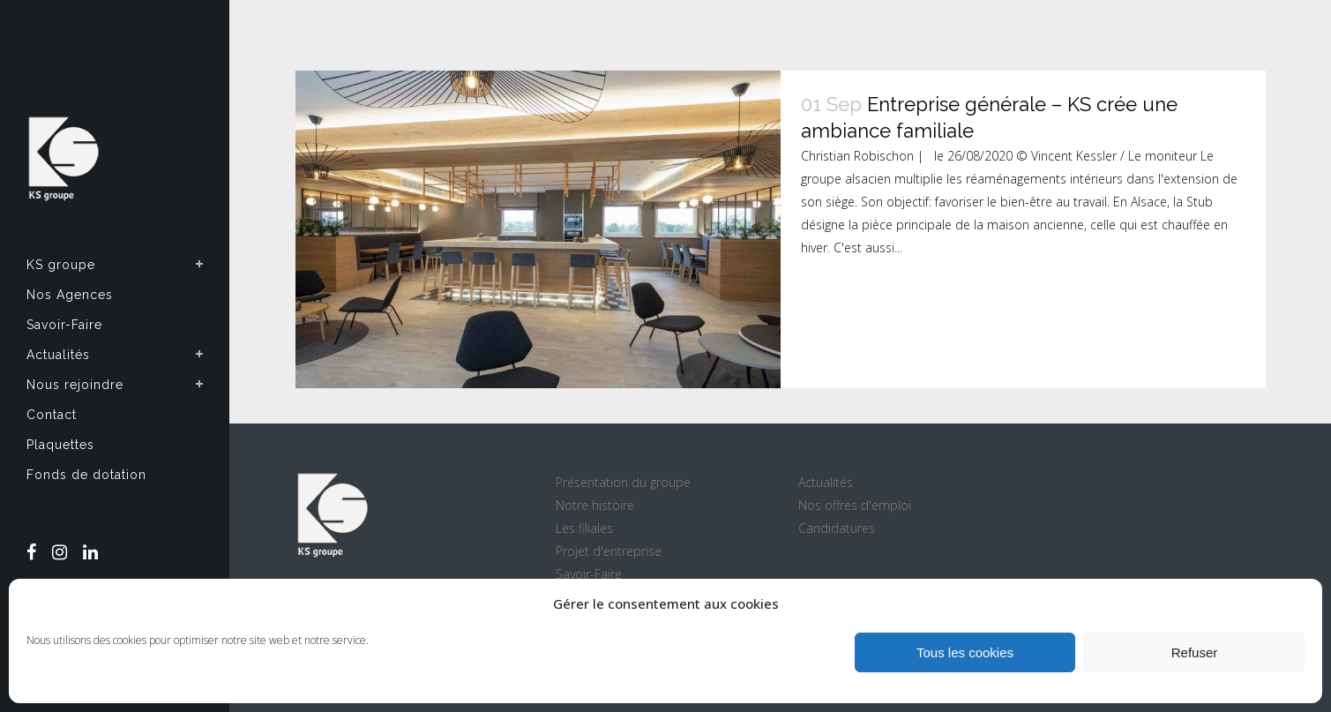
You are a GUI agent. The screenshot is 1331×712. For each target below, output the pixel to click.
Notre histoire (595, 505)
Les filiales (584, 528)
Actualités (825, 482)
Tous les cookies (964, 652)
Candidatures (836, 528)
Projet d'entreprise (609, 551)
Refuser (1194, 652)
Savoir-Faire (589, 574)
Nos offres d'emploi (854, 505)
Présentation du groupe (623, 482)
